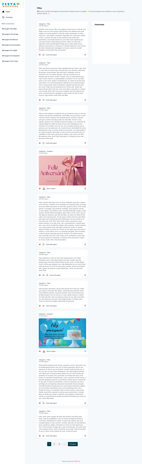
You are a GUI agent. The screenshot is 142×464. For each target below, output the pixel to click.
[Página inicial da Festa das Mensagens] (11, 5)
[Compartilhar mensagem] (85, 55)
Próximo (73, 444)
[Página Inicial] (12, 11)
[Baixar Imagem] (43, 188)
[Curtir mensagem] (40, 55)
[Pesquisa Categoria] (12, 17)
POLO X (77, 461)
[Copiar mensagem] (43, 55)
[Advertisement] (111, 44)
